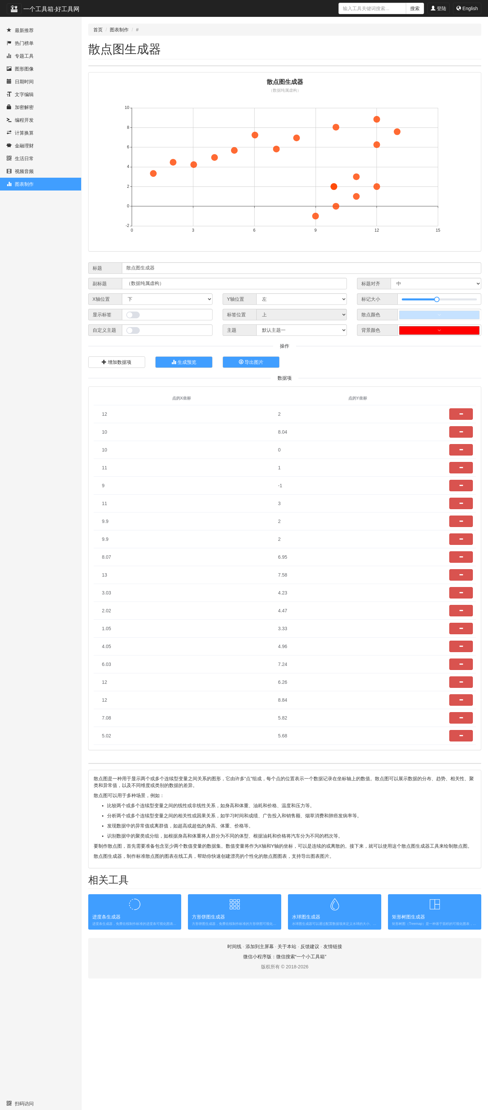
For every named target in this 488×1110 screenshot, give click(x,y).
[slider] (439, 329)
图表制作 (20, 184)
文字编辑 (20, 94)
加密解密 (20, 107)
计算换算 (20, 133)
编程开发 (20, 120)
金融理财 (20, 145)
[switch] (133, 345)
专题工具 (20, 56)
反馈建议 (309, 1071)
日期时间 (20, 81)
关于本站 (287, 1071)
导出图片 (251, 392)
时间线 (234, 1071)
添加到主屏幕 (260, 1071)
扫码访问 (20, 1103)
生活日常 (20, 158)
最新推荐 (20, 30)
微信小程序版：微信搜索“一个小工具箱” (284, 1081)
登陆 (438, 8)
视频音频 (20, 171)
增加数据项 (116, 392)
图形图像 (20, 68)
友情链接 (332, 1071)
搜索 (415, 8)
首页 (98, 29)
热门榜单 (20, 43)
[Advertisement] (285, 81)
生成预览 (183, 392)
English (467, 8)
